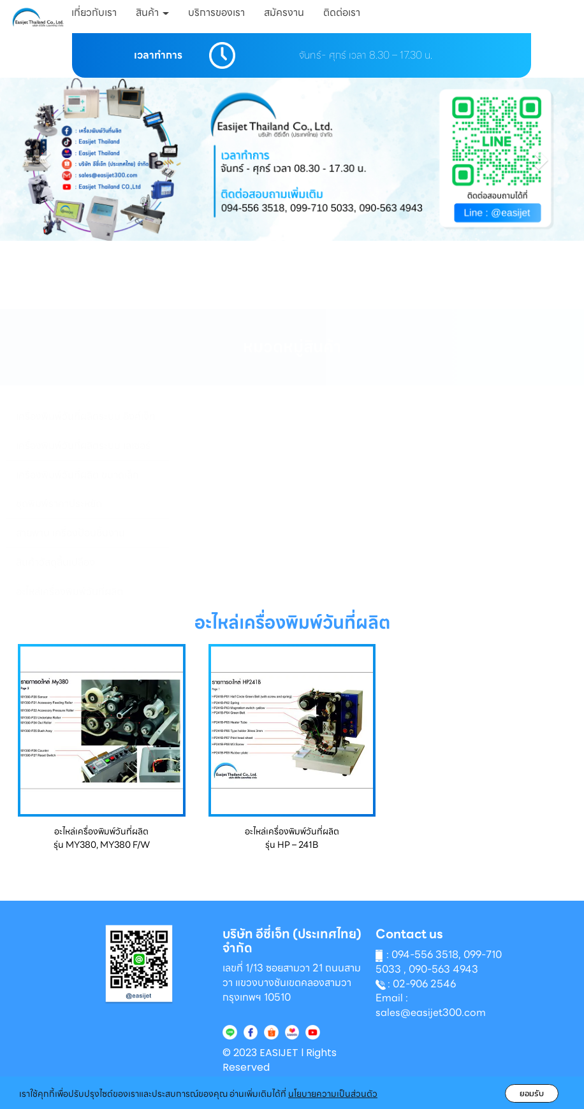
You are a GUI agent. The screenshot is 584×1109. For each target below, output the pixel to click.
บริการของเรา (216, 12)
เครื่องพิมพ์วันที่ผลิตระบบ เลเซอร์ (83, 446)
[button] (43, 159)
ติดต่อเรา (341, 12)
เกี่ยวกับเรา (94, 12)
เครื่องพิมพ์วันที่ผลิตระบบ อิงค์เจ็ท (86, 416)
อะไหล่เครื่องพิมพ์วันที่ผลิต (69, 591)
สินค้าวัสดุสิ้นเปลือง (55, 562)
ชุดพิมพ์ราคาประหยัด (59, 504)
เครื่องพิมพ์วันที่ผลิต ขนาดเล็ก (77, 475)
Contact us (409, 934)
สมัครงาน (284, 12)
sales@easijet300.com (431, 1012)
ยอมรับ (532, 1093)
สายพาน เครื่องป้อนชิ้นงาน (70, 533)
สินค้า (152, 12)
